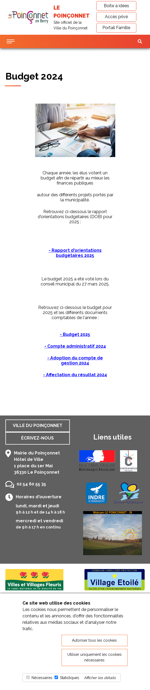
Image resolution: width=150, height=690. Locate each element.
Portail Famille (116, 27)
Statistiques (69, 678)
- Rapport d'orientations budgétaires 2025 (75, 253)
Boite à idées (116, 5)
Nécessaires (42, 678)
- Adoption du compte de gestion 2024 (75, 360)
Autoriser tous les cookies (94, 640)
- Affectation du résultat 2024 (75, 374)
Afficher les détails (100, 678)
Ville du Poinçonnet (37, 425)
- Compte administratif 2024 (75, 346)
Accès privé (116, 16)
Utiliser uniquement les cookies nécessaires (94, 657)
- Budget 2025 (75, 334)
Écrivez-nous (37, 438)
